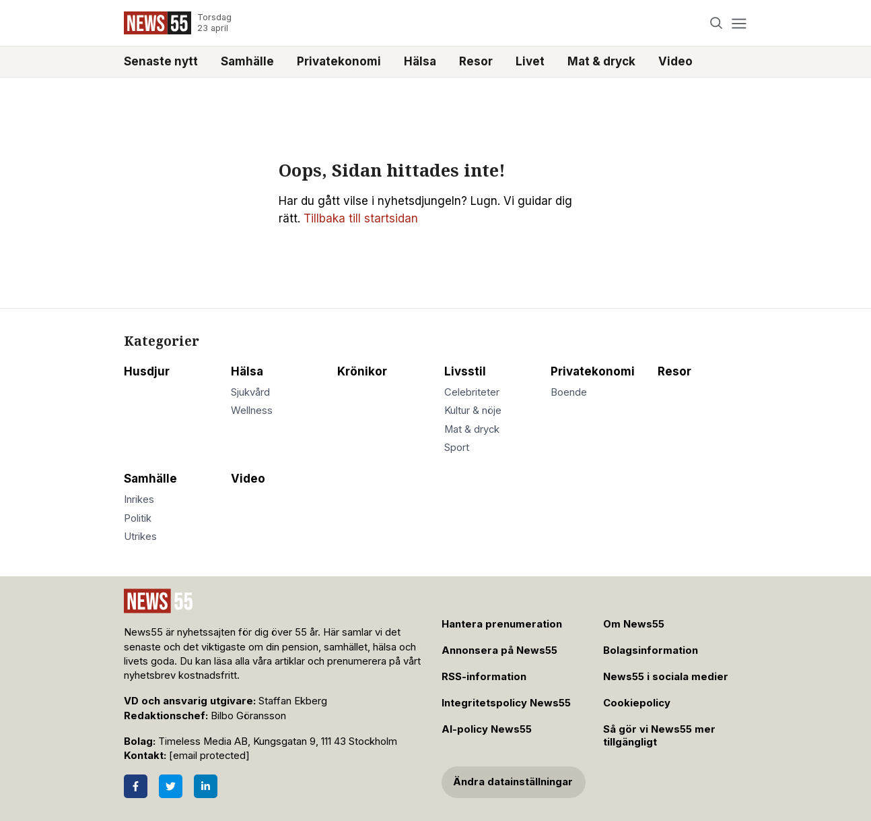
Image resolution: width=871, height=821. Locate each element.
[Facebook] (135, 786)
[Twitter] (170, 786)
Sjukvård (250, 392)
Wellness (252, 410)
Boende (569, 392)
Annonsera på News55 (499, 650)
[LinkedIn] (205, 786)
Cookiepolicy (636, 703)
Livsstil (465, 371)
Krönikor (362, 371)
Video (675, 61)
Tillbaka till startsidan (361, 218)
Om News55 (633, 624)
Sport (456, 448)
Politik (137, 518)
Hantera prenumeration (502, 624)
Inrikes (139, 499)
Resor (476, 61)
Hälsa (420, 61)
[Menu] (738, 23)
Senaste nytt (161, 61)
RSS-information (484, 677)
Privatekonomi (339, 61)
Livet (530, 61)
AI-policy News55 (487, 729)
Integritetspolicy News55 (506, 703)
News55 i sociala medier (665, 677)
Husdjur (147, 371)
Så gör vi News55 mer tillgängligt (659, 735)
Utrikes (140, 536)
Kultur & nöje (472, 410)
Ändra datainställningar (513, 782)
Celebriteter (471, 392)
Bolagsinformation (650, 650)
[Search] (716, 23)
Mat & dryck (601, 61)
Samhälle (247, 61)
